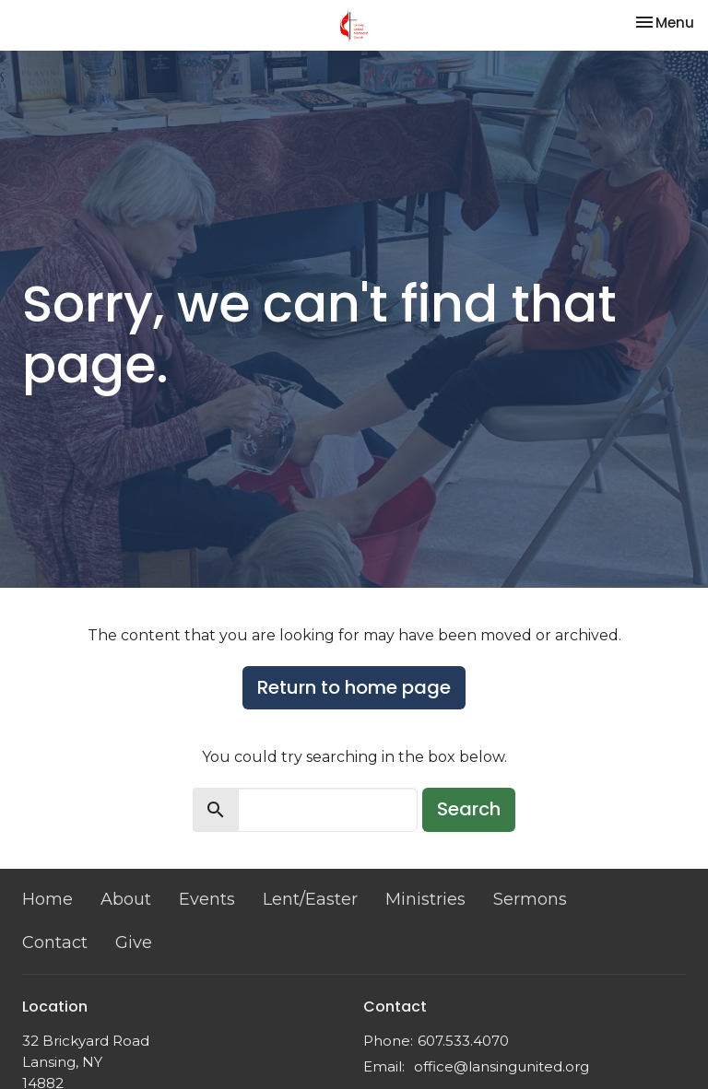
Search (469, 809)
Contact (55, 942)
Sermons (530, 899)
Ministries (425, 899)
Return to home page (354, 687)
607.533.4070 (463, 1040)
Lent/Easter (310, 899)
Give (133, 942)
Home (47, 899)
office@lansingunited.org (501, 1066)
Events (207, 899)
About (125, 899)
